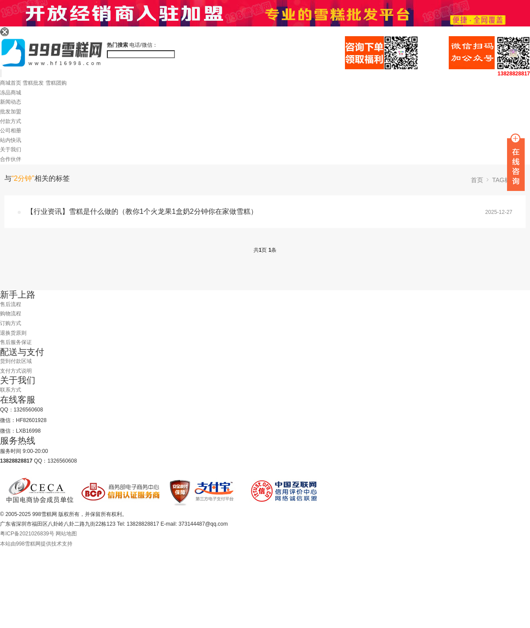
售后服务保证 (16, 342)
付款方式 (10, 121)
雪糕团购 (56, 83)
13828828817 (514, 74)
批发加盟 (10, 111)
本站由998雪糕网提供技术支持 (36, 544)
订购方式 (10, 323)
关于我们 (10, 149)
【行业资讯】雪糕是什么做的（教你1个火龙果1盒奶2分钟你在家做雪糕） (141, 211)
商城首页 (10, 83)
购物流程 (10, 313)
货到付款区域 (16, 361)
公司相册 (10, 130)
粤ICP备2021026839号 (27, 534)
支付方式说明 (16, 371)
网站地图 (66, 534)
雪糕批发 (33, 83)
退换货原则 (13, 333)
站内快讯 (10, 140)
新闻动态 (10, 102)
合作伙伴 (10, 159)
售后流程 (10, 304)
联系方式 (10, 390)
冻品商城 (10, 93)
